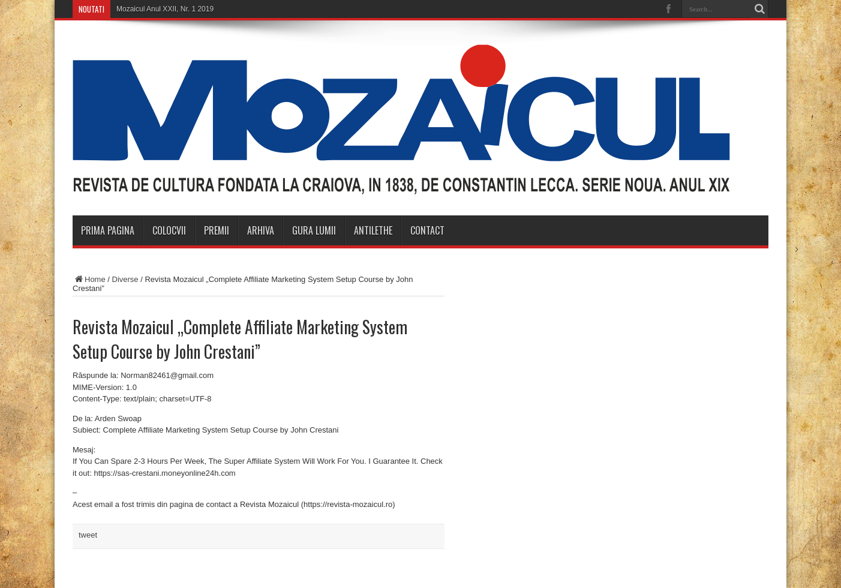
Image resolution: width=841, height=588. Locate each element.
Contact (427, 230)
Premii (216, 230)
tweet (88, 534)
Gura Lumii (314, 230)
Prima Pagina (107, 230)
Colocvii (169, 230)
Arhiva (260, 230)
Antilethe (373, 230)
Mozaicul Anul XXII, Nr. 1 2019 (165, 9)
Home (89, 279)
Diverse (125, 279)
